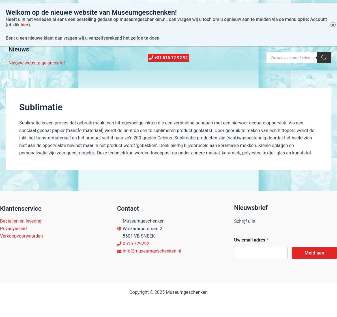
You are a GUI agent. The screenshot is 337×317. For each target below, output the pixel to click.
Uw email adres (251, 240)
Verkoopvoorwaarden (21, 236)
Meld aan (314, 253)
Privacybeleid (13, 228)
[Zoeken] (324, 57)
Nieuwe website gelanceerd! (36, 63)
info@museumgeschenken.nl (152, 251)
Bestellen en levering (20, 221)
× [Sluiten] (333, 11)
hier (24, 11)
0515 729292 (136, 243)
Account (89, 33)
